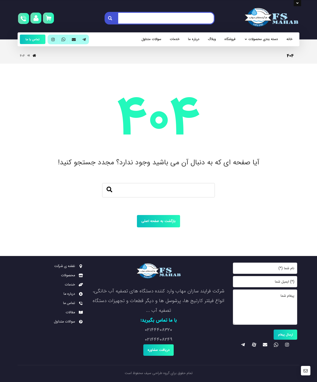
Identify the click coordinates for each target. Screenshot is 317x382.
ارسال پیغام (285, 334)
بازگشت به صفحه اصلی (158, 221)
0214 (149, 330)
